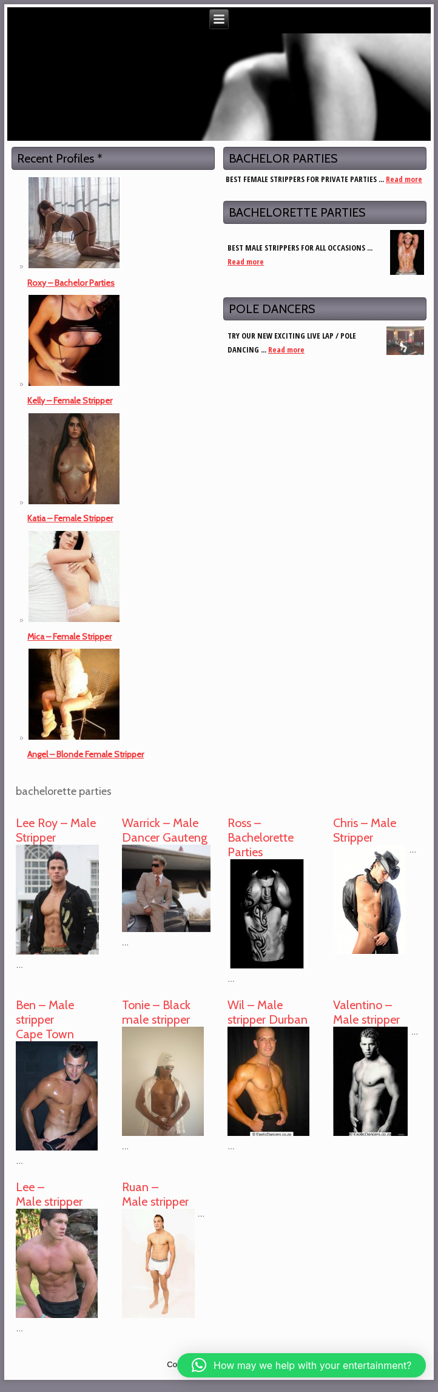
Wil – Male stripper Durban (267, 1012)
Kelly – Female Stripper (69, 400)
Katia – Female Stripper (70, 518)
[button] (301, 1365)
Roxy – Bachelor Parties (71, 282)
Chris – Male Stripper (364, 830)
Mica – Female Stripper (69, 636)
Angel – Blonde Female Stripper (85, 754)
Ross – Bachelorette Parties (260, 837)
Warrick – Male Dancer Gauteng (164, 830)
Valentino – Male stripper (366, 1012)
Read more (404, 179)
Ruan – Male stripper (155, 1194)
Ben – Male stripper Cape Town (45, 1019)
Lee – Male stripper (49, 1194)
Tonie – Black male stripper (156, 1012)
